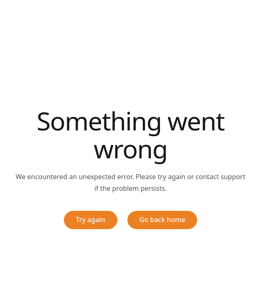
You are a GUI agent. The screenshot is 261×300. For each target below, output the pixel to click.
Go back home (162, 219)
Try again (90, 219)
